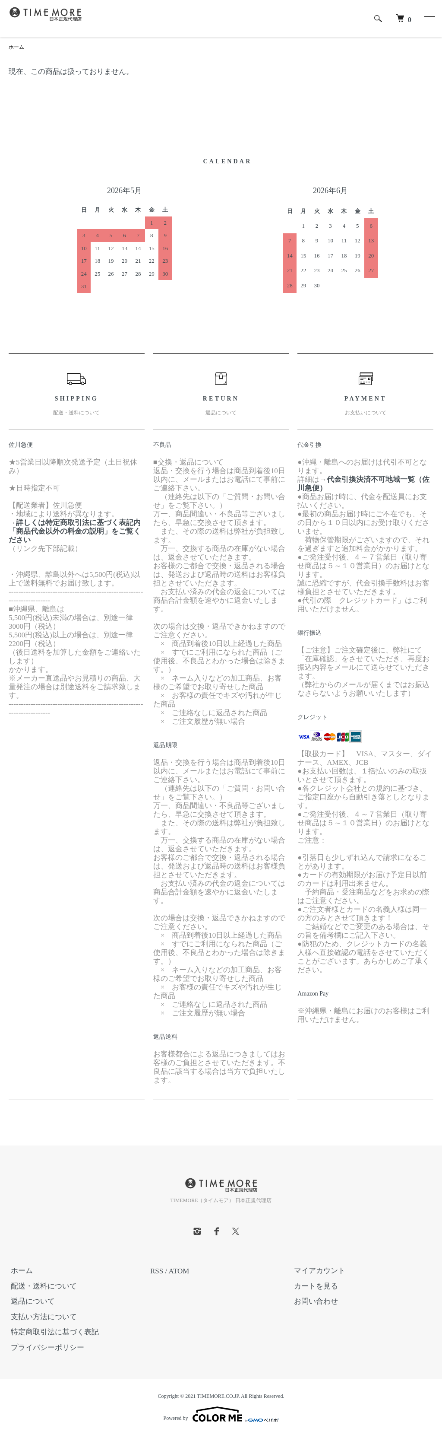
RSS (156, 1271)
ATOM (179, 1271)
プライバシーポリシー (45, 1348)
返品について (31, 1302)
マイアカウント (317, 1271)
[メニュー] (429, 19)
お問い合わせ (314, 1302)
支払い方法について (42, 1317)
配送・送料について (42, 1286)
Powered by (221, 1414)
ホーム (16, 48)
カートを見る (314, 1286)
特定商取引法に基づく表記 (53, 1332)
